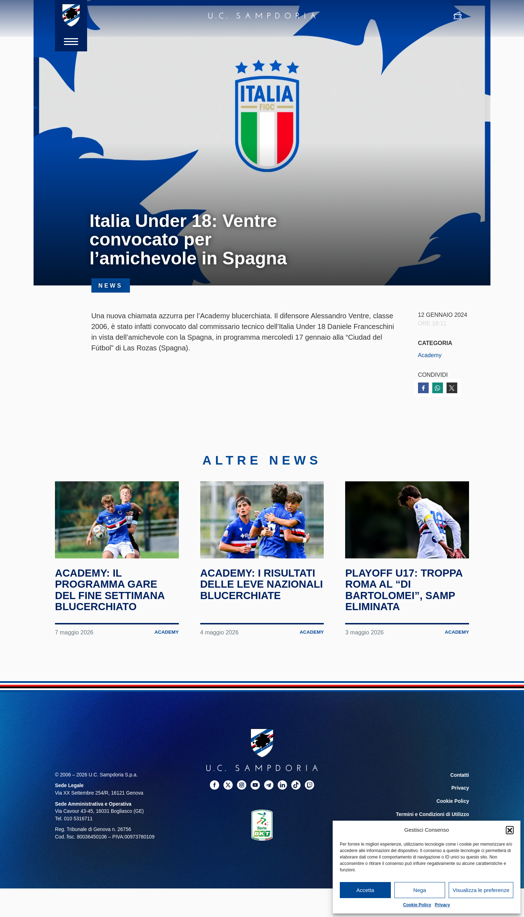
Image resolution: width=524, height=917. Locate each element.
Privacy (442, 904)
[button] (509, 830)
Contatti (459, 774)
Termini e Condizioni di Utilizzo (433, 813)
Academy (430, 355)
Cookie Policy (417, 904)
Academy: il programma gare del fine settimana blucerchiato (111, 590)
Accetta (365, 890)
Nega (419, 890)
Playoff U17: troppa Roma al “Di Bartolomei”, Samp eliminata (406, 590)
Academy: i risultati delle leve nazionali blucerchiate (259, 590)
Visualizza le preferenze (481, 890)
